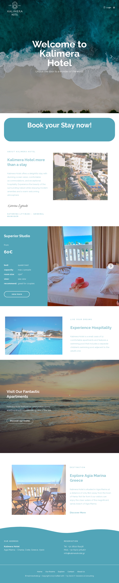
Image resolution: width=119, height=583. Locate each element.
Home (39, 572)
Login (107, 8)
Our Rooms (50, 572)
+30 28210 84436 (76, 546)
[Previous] (56, 266)
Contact (71, 572)
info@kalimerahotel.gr (74, 553)
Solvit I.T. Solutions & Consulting (81, 576)
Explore (61, 572)
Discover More (78, 512)
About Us (81, 572)
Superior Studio (17, 236)
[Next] (111, 266)
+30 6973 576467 (78, 550)
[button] (17, 294)
